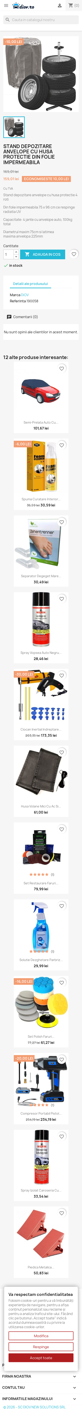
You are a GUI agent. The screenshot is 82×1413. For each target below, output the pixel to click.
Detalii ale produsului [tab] (30, 283)
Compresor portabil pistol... (41, 1113)
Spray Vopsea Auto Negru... (41, 653)
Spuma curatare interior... (41, 499)
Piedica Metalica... (41, 1267)
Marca (15, 295)
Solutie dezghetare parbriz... (41, 960)
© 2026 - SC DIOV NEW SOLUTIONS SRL (34, 1407)
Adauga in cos (43, 254)
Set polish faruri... (41, 1036)
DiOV (25, 295)
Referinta (18, 301)
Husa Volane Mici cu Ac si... (41, 806)
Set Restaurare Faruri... (41, 883)
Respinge (41, 1346)
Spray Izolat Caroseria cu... (41, 1190)
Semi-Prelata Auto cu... (41, 422)
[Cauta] (41, 19)
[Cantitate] (8, 254)
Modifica (41, 1335)
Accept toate (41, 1357)
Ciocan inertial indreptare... (41, 729)
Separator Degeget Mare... (41, 576)
